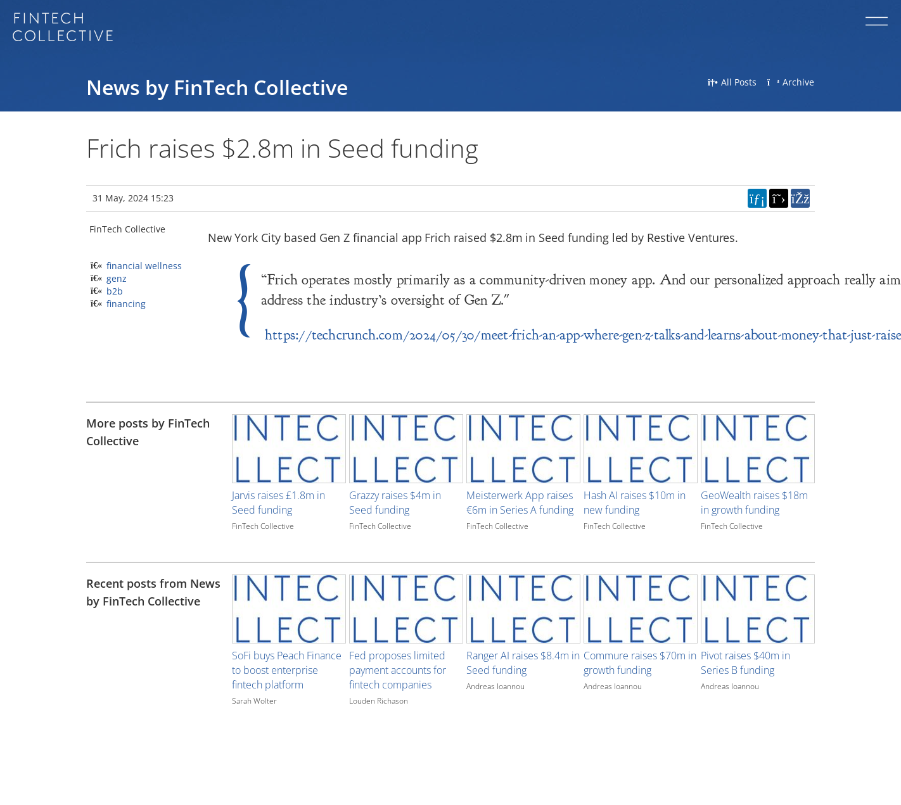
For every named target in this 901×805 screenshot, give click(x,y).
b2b (114, 291)
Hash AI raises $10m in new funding (635, 502)
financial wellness (144, 266)
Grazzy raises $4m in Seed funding (395, 502)
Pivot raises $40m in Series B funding (745, 663)
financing (126, 304)
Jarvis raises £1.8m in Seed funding (278, 502)
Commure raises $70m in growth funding (640, 663)
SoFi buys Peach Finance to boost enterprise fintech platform (287, 670)
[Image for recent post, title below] (289, 609)
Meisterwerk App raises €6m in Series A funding (519, 502)
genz (116, 278)
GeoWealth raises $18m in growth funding (754, 502)
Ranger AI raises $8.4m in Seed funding (523, 663)
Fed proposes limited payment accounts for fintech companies (397, 670)
